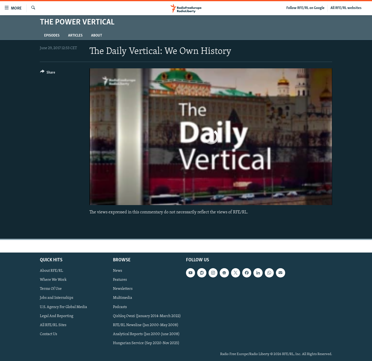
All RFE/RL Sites (53, 325)
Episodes (52, 36)
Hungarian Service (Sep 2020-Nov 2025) (146, 343)
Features (120, 280)
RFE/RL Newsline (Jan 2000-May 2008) (145, 325)
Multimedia (122, 298)
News (117, 271)
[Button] (47, 73)
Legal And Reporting (56, 316)
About (96, 36)
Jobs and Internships (56, 298)
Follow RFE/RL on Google (305, 8)
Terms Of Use (51, 289)
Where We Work (53, 280)
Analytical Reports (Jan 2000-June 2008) (146, 334)
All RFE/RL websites (346, 8)
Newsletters (123, 289)
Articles (75, 36)
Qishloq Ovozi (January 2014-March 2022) (147, 316)
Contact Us (48, 334)
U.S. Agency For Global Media (63, 307)
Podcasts (120, 307)
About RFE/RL (51, 271)
